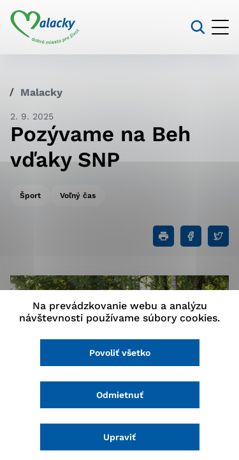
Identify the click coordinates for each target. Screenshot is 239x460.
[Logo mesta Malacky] (45, 27)
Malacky (41, 92)
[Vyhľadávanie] (198, 27)
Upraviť (119, 437)
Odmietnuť (119, 395)
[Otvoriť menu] (220, 27)
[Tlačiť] (163, 236)
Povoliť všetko (119, 353)
